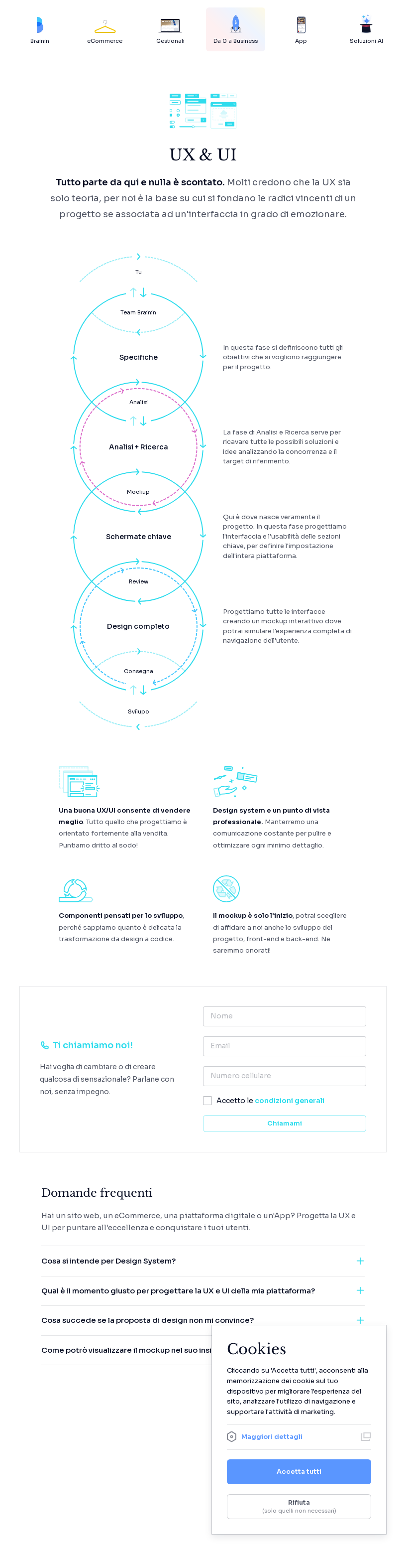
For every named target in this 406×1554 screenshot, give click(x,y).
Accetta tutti (299, 1471)
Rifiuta (299, 1506)
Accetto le (270, 1100)
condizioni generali (289, 1100)
